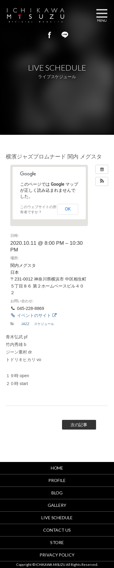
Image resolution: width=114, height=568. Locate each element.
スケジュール (44, 324)
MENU (102, 15)
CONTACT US (57, 530)
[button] (102, 181)
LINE (64, 34)
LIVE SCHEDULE (57, 517)
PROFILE (57, 480)
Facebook (49, 34)
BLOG (57, 492)
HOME (57, 467)
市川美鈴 (42, 15)
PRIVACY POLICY (57, 554)
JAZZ (25, 324)
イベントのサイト (33, 315)
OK (68, 209)
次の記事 (79, 424)
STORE (57, 542)
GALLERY (57, 505)
